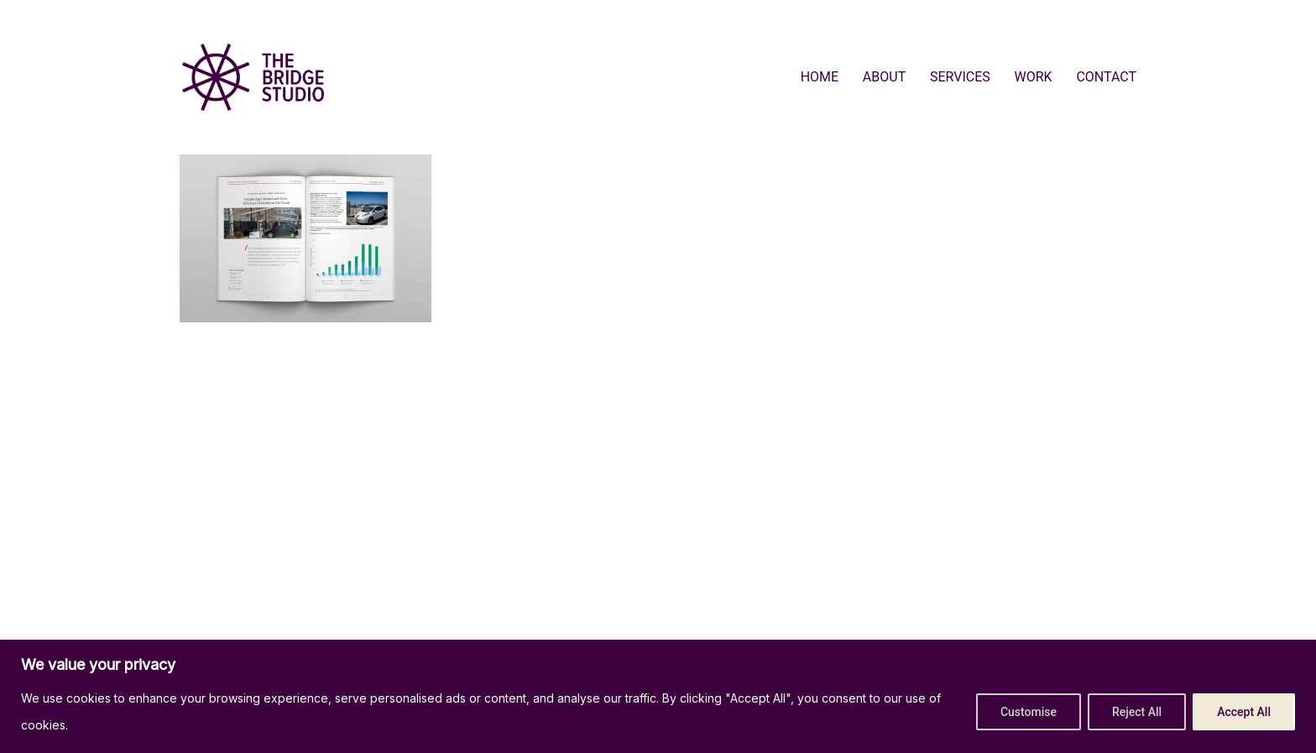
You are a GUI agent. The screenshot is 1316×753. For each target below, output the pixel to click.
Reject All (1137, 712)
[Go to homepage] (253, 77)
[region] (658, 696)
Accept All (1244, 712)
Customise (1028, 712)
